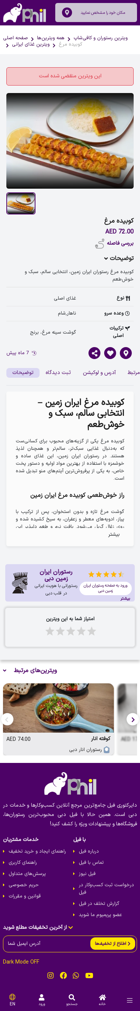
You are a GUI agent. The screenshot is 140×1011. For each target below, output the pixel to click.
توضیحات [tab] (23, 373)
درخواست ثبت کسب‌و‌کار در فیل (106, 888)
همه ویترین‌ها (51, 38)
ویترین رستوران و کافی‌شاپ (101, 38)
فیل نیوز (87, 874)
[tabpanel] (70, 469)
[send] (112, 943)
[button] (133, 719)
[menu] (130, 1000)
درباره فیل (89, 851)
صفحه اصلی (15, 38)
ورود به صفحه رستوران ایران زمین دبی (106, 588)
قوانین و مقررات (25, 896)
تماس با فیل (91, 862)
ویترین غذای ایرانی (31, 44)
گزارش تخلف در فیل (99, 904)
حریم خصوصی (24, 885)
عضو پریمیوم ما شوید (100, 915)
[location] (67, 12)
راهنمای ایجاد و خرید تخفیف (37, 851)
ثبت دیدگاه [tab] (58, 373)
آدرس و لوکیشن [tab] (99, 373)
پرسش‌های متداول (27, 874)
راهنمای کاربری (23, 862)
